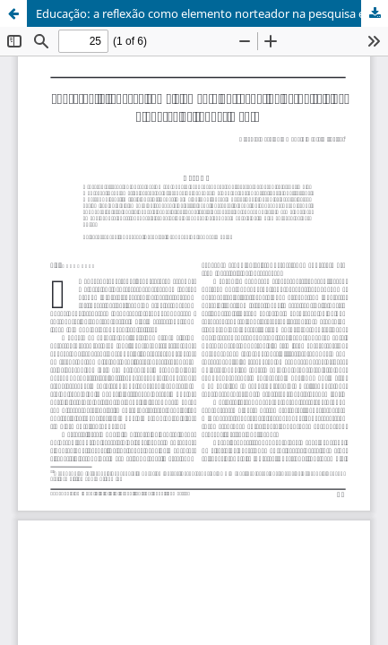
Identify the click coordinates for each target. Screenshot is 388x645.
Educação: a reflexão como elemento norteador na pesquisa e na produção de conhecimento (212, 13)
